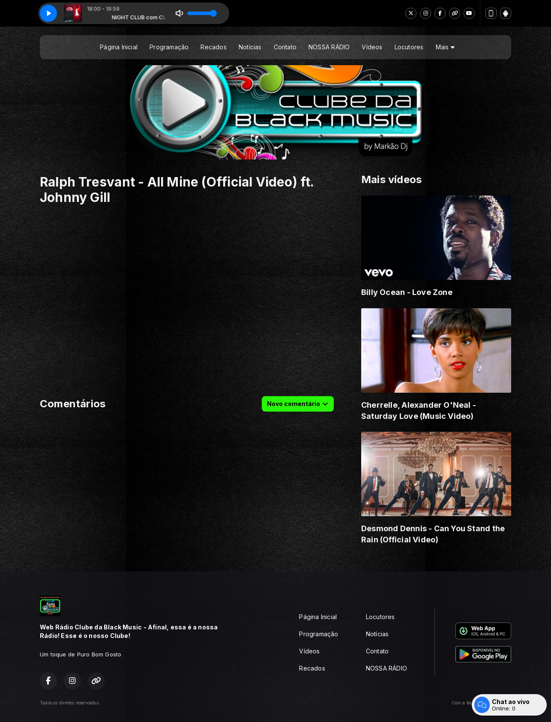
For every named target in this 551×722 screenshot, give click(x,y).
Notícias (250, 47)
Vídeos (372, 47)
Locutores (409, 47)
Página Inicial (119, 47)
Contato (285, 47)
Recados (213, 47)
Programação (169, 47)
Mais (445, 47)
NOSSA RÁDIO (329, 47)
